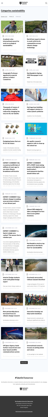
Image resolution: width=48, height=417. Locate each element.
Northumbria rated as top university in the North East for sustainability (35, 245)
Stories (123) (4, 16)
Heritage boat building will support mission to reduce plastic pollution (35, 109)
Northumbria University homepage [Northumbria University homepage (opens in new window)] (24, 411)
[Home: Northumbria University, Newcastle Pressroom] (23, 3)
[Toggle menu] (2, 3)
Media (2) (11, 16)
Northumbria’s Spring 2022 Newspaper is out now (35, 75)
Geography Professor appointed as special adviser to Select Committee (10, 76)
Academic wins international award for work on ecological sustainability (11, 42)
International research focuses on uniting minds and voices (35, 348)
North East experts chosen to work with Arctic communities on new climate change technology (36, 43)
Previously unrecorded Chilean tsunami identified (36, 278)
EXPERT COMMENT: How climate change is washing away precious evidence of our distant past (12, 200)
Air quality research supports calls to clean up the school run (35, 143)
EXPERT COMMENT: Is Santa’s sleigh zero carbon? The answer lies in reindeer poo (12, 234)
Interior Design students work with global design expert (11, 280)
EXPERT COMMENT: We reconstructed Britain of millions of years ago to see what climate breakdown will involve (11, 167)
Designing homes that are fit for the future (11, 142)
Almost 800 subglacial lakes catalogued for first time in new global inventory (35, 212)
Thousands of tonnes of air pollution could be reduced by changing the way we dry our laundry (11, 110)
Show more (24, 362)
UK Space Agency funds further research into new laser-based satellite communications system (12, 349)
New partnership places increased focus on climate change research (11, 314)
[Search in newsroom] (46, 3)
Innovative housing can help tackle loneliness (35, 313)
